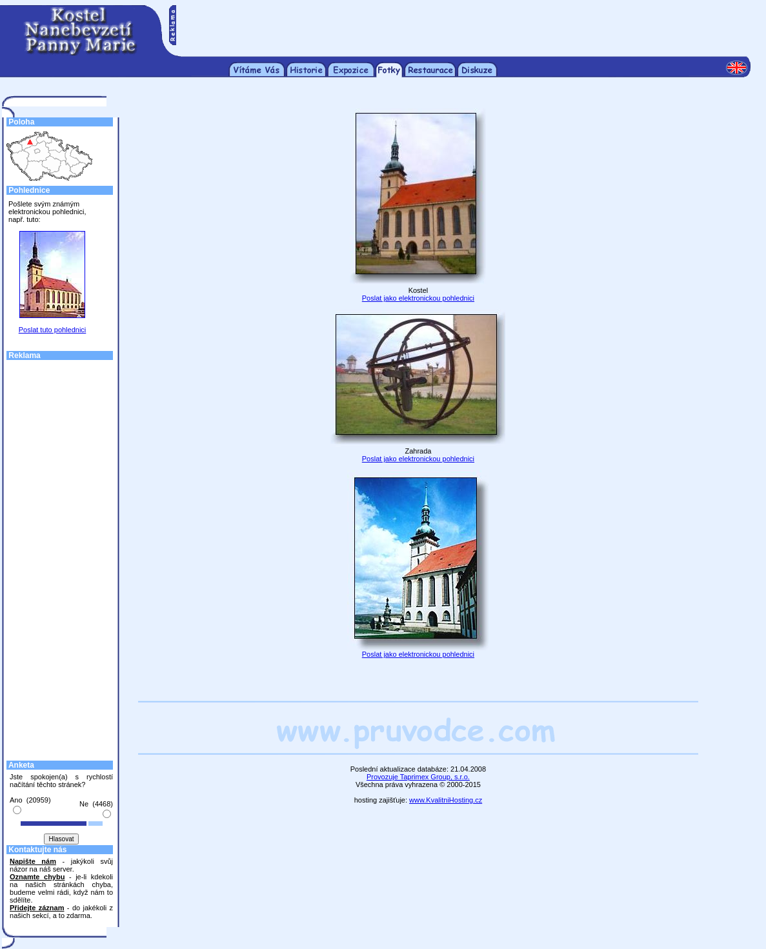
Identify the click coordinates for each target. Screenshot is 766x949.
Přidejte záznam (37, 908)
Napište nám (33, 861)
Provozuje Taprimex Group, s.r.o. (418, 777)
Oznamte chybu (37, 877)
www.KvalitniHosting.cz (445, 800)
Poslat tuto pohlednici (52, 330)
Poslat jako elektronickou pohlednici (418, 298)
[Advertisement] (463, 24)
